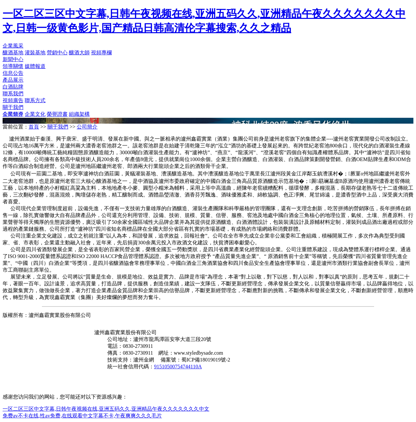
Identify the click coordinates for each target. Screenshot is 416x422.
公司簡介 (13, 114)
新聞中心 (13, 59)
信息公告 (13, 73)
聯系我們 (13, 93)
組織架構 (79, 114)
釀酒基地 (13, 52)
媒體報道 (35, 66)
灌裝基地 (35, 52)
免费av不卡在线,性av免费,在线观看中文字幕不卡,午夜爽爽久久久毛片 (82, 415)
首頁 (34, 126)
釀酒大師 (79, 52)
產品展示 (13, 80)
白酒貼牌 (13, 86)
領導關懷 (13, 66)
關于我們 (13, 107)
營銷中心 (57, 52)
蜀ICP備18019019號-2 (205, 359)
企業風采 (13, 45)
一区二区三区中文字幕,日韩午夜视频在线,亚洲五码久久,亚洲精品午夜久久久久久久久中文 (106, 409)
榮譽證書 (57, 114)
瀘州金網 (143, 359)
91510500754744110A (178, 366)
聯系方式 (35, 100)
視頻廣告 (13, 100)
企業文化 (35, 114)
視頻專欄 (101, 52)
